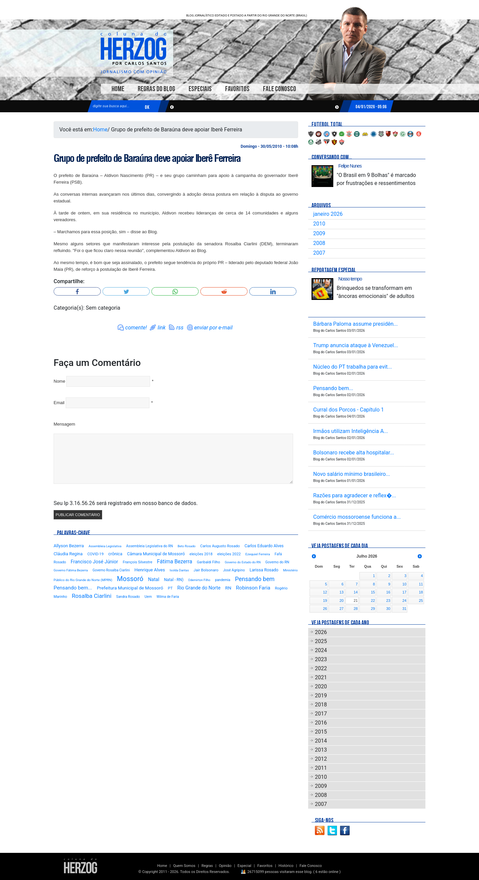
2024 (321, 650)
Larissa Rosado (264, 569)
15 (373, 592)
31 (404, 609)
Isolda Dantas (179, 570)
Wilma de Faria (167, 597)
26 (325, 609)
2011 (321, 768)
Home (118, 89)
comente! (136, 327)
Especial (244, 866)
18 (421, 592)
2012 (321, 759)
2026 (321, 632)
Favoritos (237, 89)
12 (325, 592)
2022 (321, 668)
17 (404, 592)
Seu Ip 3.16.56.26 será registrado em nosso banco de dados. (126, 503)
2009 (319, 233)
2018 (321, 704)
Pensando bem (254, 579)
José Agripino (234, 570)
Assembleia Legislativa (104, 546)
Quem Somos (184, 866)
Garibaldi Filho (208, 562)
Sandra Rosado (128, 596)
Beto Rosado (186, 546)
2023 (321, 659)
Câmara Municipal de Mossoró (156, 553)
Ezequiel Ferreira (258, 554)
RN (228, 587)
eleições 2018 (201, 554)
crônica (115, 553)
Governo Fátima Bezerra (71, 570)
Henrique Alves (149, 569)
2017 (321, 713)
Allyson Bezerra (69, 545)
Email (59, 402)
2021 (321, 677)
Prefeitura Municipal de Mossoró (130, 587)
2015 (321, 732)
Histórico (286, 866)
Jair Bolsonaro (206, 570)
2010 (319, 224)
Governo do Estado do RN (243, 562)
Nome (59, 381)
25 (421, 601)
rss (179, 327)
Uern (148, 596)
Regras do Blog (156, 89)
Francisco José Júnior (94, 562)
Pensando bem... (73, 588)
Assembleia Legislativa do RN (149, 546)
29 (373, 609)
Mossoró (130, 579)
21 (356, 601)
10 (404, 584)
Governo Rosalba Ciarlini (111, 570)
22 (373, 601)
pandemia (222, 580)
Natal (153, 579)
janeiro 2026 (328, 214)
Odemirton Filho (199, 580)
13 (342, 592)
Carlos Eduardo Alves (264, 546)
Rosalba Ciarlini (91, 595)
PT (170, 588)
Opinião (225, 866)
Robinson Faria (253, 588)
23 (388, 601)
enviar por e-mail (213, 327)
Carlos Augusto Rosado (220, 546)
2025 (321, 641)
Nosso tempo (350, 278)
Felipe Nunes (349, 166)
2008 (319, 243)
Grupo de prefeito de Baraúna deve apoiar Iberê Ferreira (147, 158)
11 (421, 584)
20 (342, 601)
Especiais (200, 89)
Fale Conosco (279, 89)
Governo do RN (277, 562)
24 (404, 601)
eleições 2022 (229, 554)
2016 (321, 722)
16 (388, 592)
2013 (321, 750)
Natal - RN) (173, 579)
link (161, 327)
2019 (321, 695)
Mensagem (64, 424)
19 (325, 601)
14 (356, 592)
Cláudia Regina (68, 553)
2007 (319, 253)
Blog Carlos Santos (133, 52)
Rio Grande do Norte (198, 588)
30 (388, 609)
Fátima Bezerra (174, 561)
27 (342, 609)
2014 (321, 741)
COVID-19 (95, 554)
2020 (321, 686)
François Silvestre (137, 562)
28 (356, 609)
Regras (207, 866)
